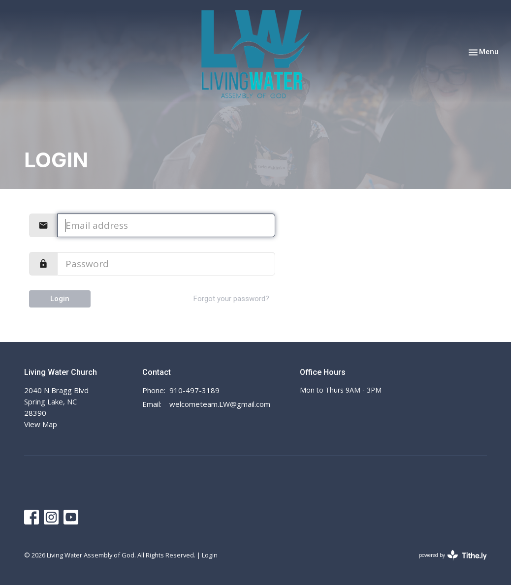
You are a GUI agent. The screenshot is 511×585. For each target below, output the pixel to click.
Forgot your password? (231, 298)
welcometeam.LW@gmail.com (219, 404)
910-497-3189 (194, 390)
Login (59, 298)
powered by (453, 555)
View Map (40, 424)
